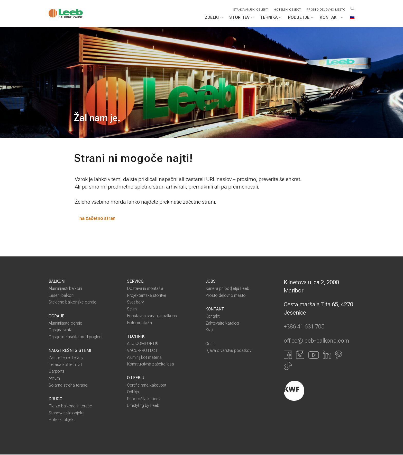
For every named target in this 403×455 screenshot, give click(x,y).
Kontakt (331, 17)
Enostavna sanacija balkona (152, 316)
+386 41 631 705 (304, 327)
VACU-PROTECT (142, 350)
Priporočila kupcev (143, 399)
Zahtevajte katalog (222, 323)
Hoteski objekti (62, 420)
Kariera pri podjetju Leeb (227, 289)
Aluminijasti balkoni (65, 289)
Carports (57, 371)
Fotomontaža (139, 322)
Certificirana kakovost (146, 385)
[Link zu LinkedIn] (327, 355)
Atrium (54, 378)
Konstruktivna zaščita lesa (150, 364)
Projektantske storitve (146, 295)
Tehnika (270, 17)
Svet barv (135, 302)
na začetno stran (98, 218)
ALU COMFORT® (143, 344)
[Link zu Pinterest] (338, 355)
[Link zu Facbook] (288, 355)
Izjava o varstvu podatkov (228, 351)
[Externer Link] (319, 391)
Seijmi (132, 309)
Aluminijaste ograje (65, 323)
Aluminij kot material (144, 357)
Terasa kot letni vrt (65, 364)
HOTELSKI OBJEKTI (287, 9)
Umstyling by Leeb (143, 406)
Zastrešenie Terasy (66, 358)
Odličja (133, 392)
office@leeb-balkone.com (316, 341)
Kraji (209, 330)
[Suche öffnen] (352, 9)
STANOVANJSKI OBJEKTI (250, 9)
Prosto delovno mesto (325, 9)
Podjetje (300, 17)
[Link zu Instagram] (300, 355)
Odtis (210, 344)
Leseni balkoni (61, 295)
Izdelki (213, 17)
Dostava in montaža (145, 289)
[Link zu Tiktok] (288, 366)
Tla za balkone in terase (70, 406)
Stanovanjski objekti (66, 413)
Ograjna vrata (60, 330)
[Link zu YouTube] (313, 355)
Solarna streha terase (68, 385)
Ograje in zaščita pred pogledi (75, 337)
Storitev (241, 17)
